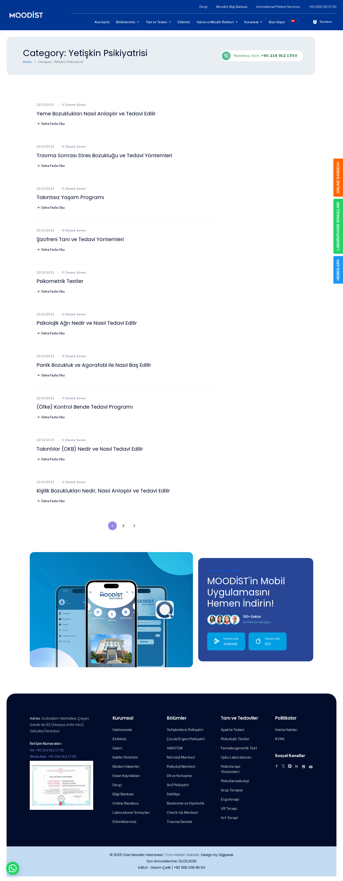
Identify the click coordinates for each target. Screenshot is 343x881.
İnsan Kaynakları (126, 776)
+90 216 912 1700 (279, 56)
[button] (12, 868)
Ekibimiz (184, 22)
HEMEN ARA (338, 269)
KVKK (280, 739)
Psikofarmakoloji (235, 781)
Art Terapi (229, 818)
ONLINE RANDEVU (338, 177)
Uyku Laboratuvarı (236, 757)
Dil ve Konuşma (179, 776)
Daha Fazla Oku (51, 124)
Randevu (322, 22)
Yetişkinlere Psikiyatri (185, 730)
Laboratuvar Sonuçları (131, 812)
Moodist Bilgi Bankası (231, 7)
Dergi (203, 7)
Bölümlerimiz (125, 22)
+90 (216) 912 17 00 (322, 7)
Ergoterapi (230, 799)
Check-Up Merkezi (182, 812)
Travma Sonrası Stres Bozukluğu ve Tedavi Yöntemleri (104, 155)
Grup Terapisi (232, 790)
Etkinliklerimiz (124, 822)
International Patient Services (278, 7)
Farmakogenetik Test (239, 748)
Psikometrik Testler (60, 281)
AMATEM (175, 748)
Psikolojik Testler (235, 739)
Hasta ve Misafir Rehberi (215, 22)
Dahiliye (173, 794)
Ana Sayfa (101, 22)
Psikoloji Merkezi (181, 766)
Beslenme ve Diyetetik (186, 803)
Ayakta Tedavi (232, 730)
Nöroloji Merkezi (181, 757)
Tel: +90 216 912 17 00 (47, 750)
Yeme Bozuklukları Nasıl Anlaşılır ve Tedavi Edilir (96, 113)
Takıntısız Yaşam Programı (70, 197)
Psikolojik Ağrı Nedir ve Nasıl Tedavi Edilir (87, 323)
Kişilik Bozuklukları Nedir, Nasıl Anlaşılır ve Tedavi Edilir (103, 490)
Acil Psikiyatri (178, 785)
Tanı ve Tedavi (156, 22)
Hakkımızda (122, 730)
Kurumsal (251, 22)
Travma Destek (179, 822)
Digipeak (226, 854)
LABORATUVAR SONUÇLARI (338, 226)
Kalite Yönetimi (125, 757)
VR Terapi (229, 809)
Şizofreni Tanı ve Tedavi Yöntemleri (80, 239)
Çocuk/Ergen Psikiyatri (186, 739)
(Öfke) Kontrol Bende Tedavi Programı (85, 406)
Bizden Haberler (126, 766)
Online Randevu (125, 803)
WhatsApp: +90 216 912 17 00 (53, 757)
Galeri (117, 748)
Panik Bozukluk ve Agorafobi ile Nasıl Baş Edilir (94, 365)
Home (27, 62)
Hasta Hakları (286, 730)
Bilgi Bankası (123, 794)
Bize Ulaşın (277, 22)
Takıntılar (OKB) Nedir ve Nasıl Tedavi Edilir (90, 448)
